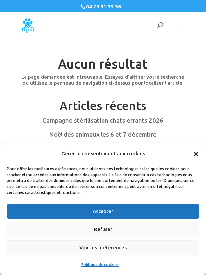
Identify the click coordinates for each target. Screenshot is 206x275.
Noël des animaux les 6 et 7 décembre (103, 134)
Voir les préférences (103, 247)
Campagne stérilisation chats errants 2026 (102, 120)
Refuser (103, 229)
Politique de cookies (100, 264)
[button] (196, 154)
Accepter (103, 211)
